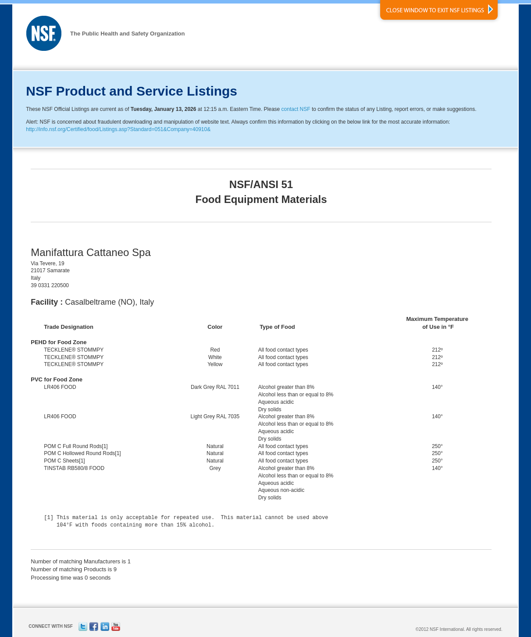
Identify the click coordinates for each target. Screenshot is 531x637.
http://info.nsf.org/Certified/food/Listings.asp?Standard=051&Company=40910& (118, 129)
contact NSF (296, 109)
